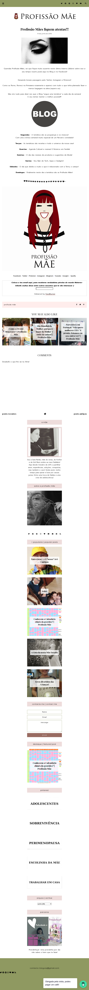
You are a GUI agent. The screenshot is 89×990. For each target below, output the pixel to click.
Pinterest (32, 276)
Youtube (58, 276)
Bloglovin (49, 276)
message (44, 726)
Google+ (65, 276)
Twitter (49, 80)
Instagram (57, 80)
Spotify (73, 276)
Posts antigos (80, 413)
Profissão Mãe (10, 304)
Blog (51, 71)
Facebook (63, 71)
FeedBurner (50, 294)
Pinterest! (67, 80)
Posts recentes (9, 413)
